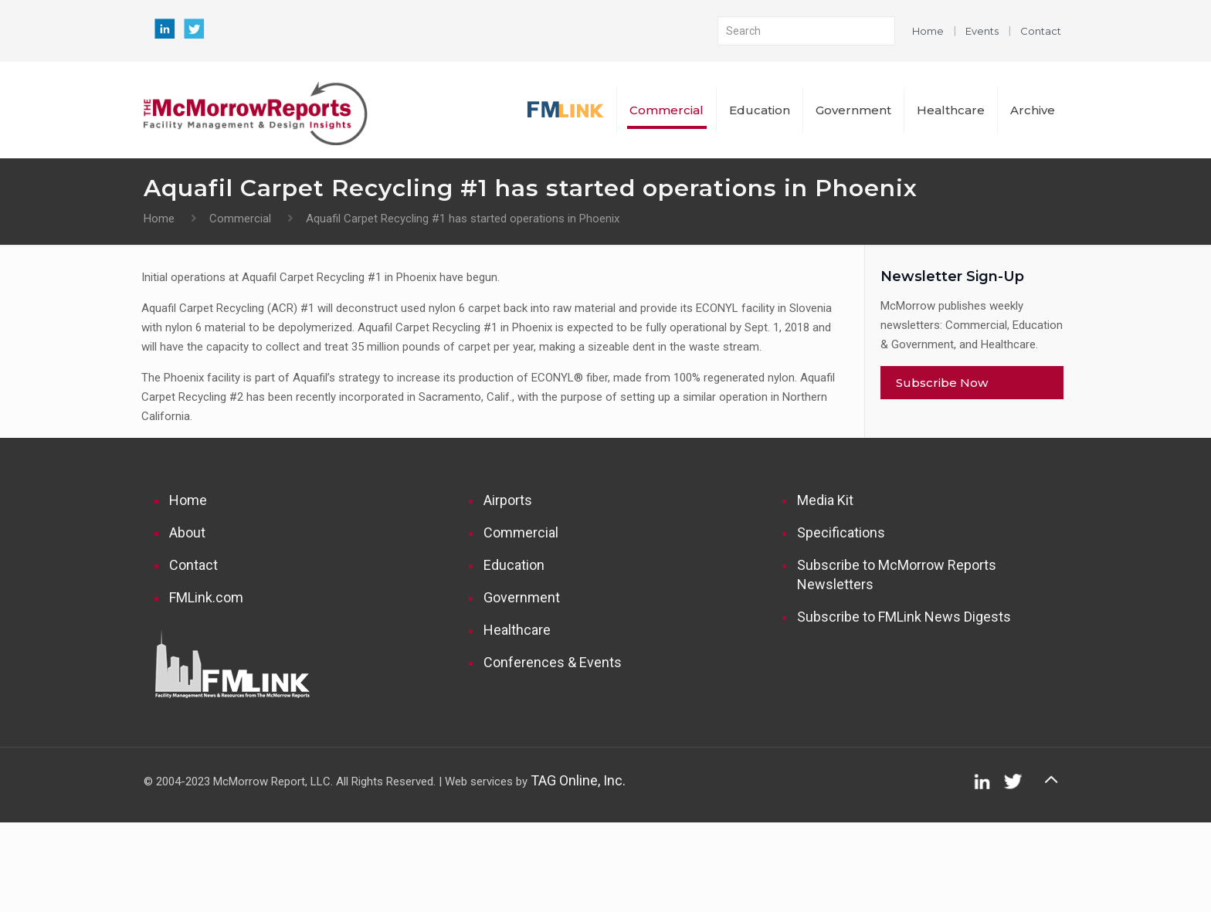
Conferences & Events (552, 662)
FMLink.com (206, 597)
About (187, 532)
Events (982, 31)
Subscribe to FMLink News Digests (904, 617)
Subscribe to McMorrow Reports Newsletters (896, 574)
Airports (507, 500)
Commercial (240, 218)
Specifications (841, 532)
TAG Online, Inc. (578, 780)
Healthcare (517, 630)
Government (521, 597)
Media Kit (825, 500)
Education (513, 565)
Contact (1040, 31)
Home (928, 31)
